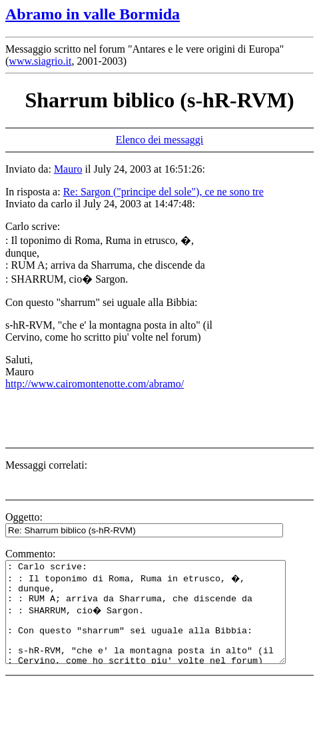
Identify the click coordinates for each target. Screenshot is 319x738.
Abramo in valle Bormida (92, 14)
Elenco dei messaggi (160, 139)
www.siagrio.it (40, 61)
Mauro (68, 169)
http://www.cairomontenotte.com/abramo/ (94, 383)
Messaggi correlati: (46, 465)
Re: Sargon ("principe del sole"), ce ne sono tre (163, 191)
